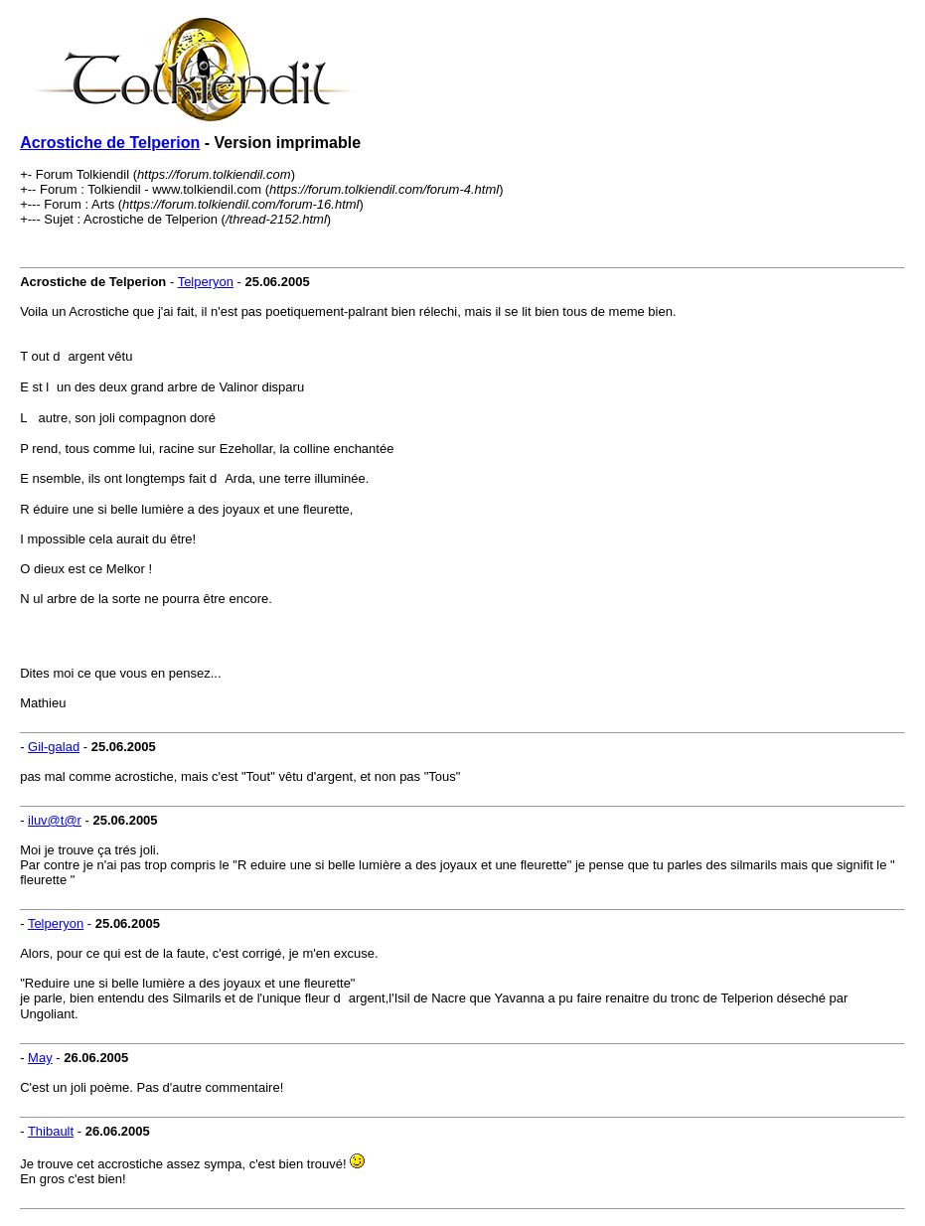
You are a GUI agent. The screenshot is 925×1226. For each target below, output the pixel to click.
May (40, 1057)
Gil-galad (53, 746)
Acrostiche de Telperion (110, 142)
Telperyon (205, 281)
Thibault (51, 1131)
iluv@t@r (54, 820)
